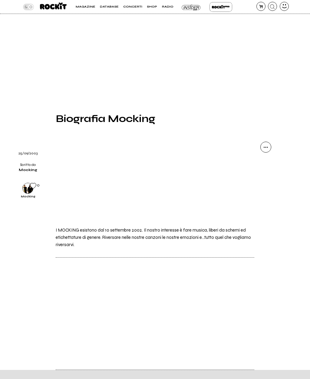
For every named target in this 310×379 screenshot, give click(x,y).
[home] (53, 7)
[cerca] (272, 6)
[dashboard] (284, 6)
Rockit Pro (220, 7)
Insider (191, 7)
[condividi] (265, 147)
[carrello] (260, 6)
